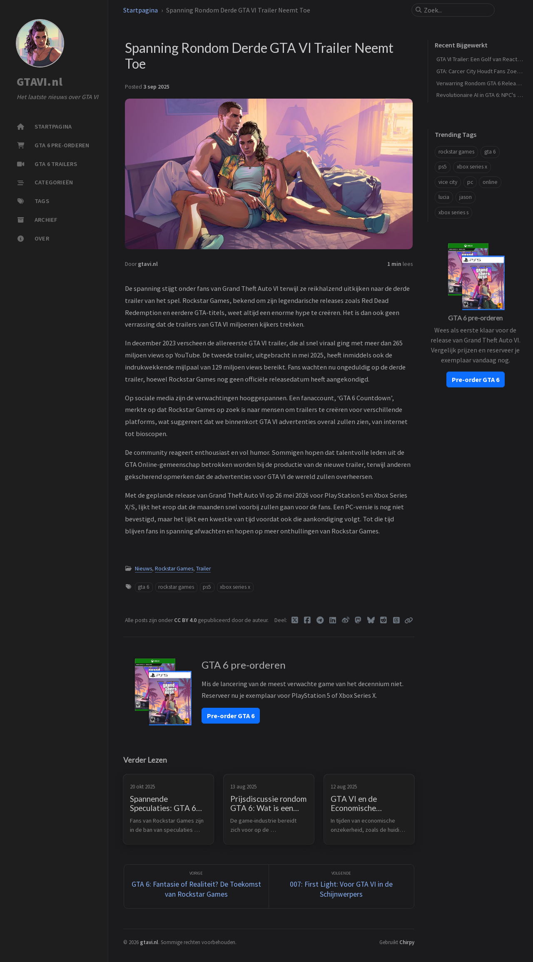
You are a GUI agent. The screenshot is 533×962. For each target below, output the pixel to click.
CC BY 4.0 (186, 620)
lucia (443, 197)
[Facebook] (307, 620)
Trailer (203, 568)
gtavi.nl (148, 264)
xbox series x (235, 586)
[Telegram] (320, 620)
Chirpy (406, 942)
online (490, 182)
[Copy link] (408, 620)
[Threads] (396, 620)
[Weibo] (346, 620)
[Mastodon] (358, 620)
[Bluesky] (371, 620)
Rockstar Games (174, 568)
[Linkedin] (333, 620)
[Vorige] (196, 886)
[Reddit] (384, 620)
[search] (456, 10)
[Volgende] (341, 886)
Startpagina (140, 10)
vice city (447, 182)
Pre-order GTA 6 (230, 716)
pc (470, 182)
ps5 (207, 586)
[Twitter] (295, 620)
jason (465, 197)
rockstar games (176, 586)
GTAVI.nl (39, 82)
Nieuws (143, 568)
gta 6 (143, 586)
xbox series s (453, 212)
